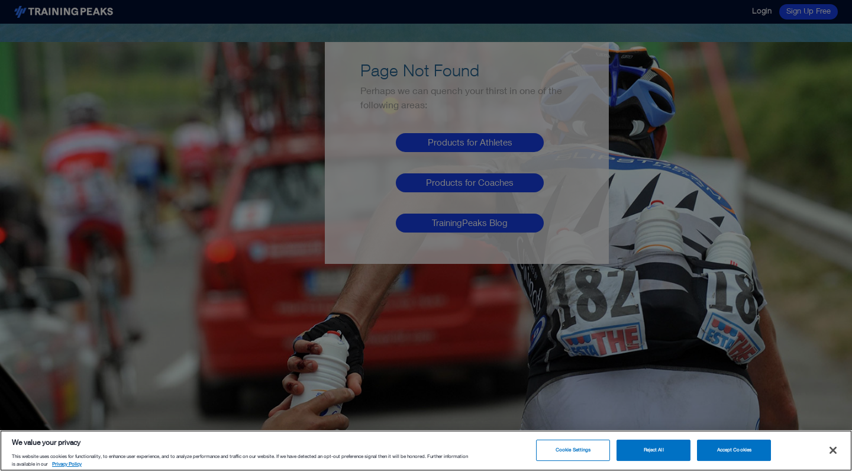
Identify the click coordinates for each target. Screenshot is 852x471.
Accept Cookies (734, 450)
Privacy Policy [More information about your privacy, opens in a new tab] (67, 464)
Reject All (654, 450)
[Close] (833, 450)
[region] (426, 450)
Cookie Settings (573, 450)
